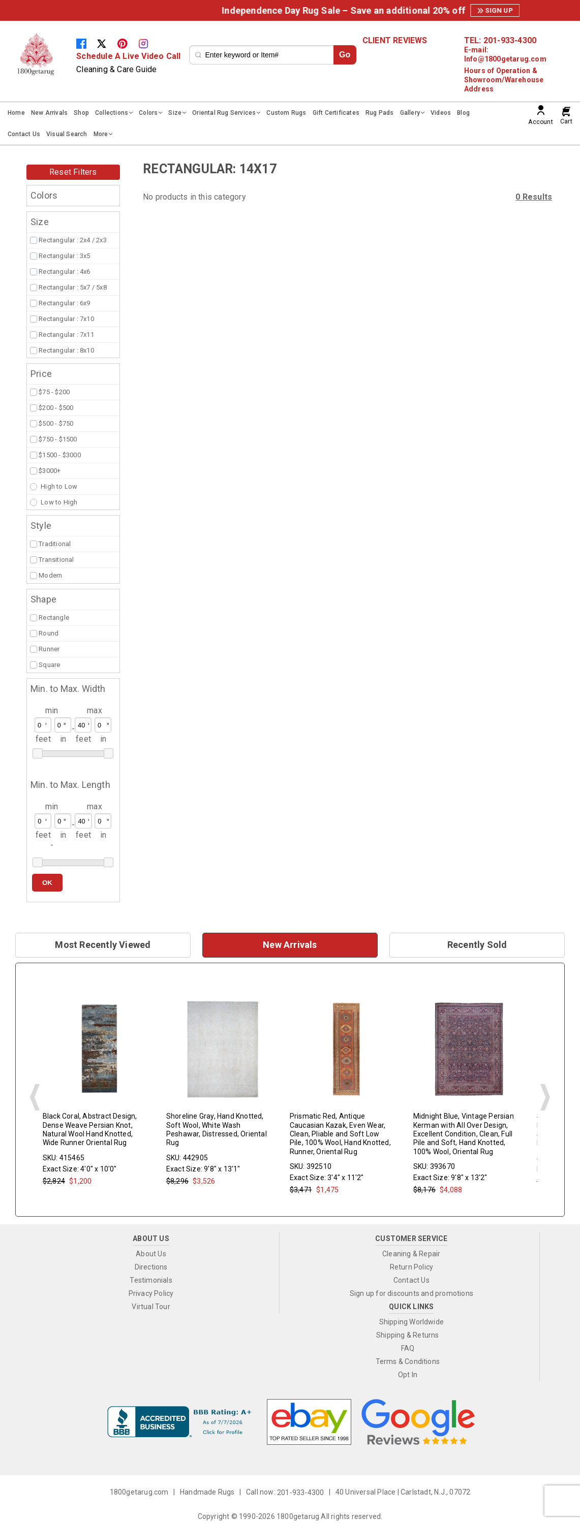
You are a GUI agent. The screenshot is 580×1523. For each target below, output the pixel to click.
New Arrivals (49, 112)
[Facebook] (86, 43)
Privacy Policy (151, 1293)
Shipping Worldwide (411, 1322)
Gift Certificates (336, 112)
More (101, 134)
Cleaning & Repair (411, 1254)
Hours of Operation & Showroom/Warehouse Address (504, 80)
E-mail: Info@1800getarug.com (505, 54)
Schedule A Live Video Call (128, 56)
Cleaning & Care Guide (116, 69)
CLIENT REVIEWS (395, 40)
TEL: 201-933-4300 (500, 40)
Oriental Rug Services (224, 112)
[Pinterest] (127, 43)
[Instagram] (147, 43)
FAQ (408, 1348)
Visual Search (66, 134)
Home (16, 112)
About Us (151, 1254)
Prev (35, 1097)
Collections (111, 112)
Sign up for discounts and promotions (411, 1293)
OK (47, 882)
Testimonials (151, 1280)
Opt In (407, 1375)
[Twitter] (107, 43)
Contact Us (24, 134)
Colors (148, 112)
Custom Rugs (286, 112)
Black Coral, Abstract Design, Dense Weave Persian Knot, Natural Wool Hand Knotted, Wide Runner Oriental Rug (90, 1130)
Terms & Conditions (408, 1361)
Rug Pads (379, 112)
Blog (463, 112)
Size (174, 112)
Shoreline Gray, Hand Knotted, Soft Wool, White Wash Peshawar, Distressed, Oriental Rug (216, 1130)
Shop (81, 112)
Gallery (410, 112)
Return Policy (412, 1267)
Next (545, 1097)
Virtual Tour (151, 1307)
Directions (151, 1267)
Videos (441, 112)
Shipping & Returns (407, 1335)
